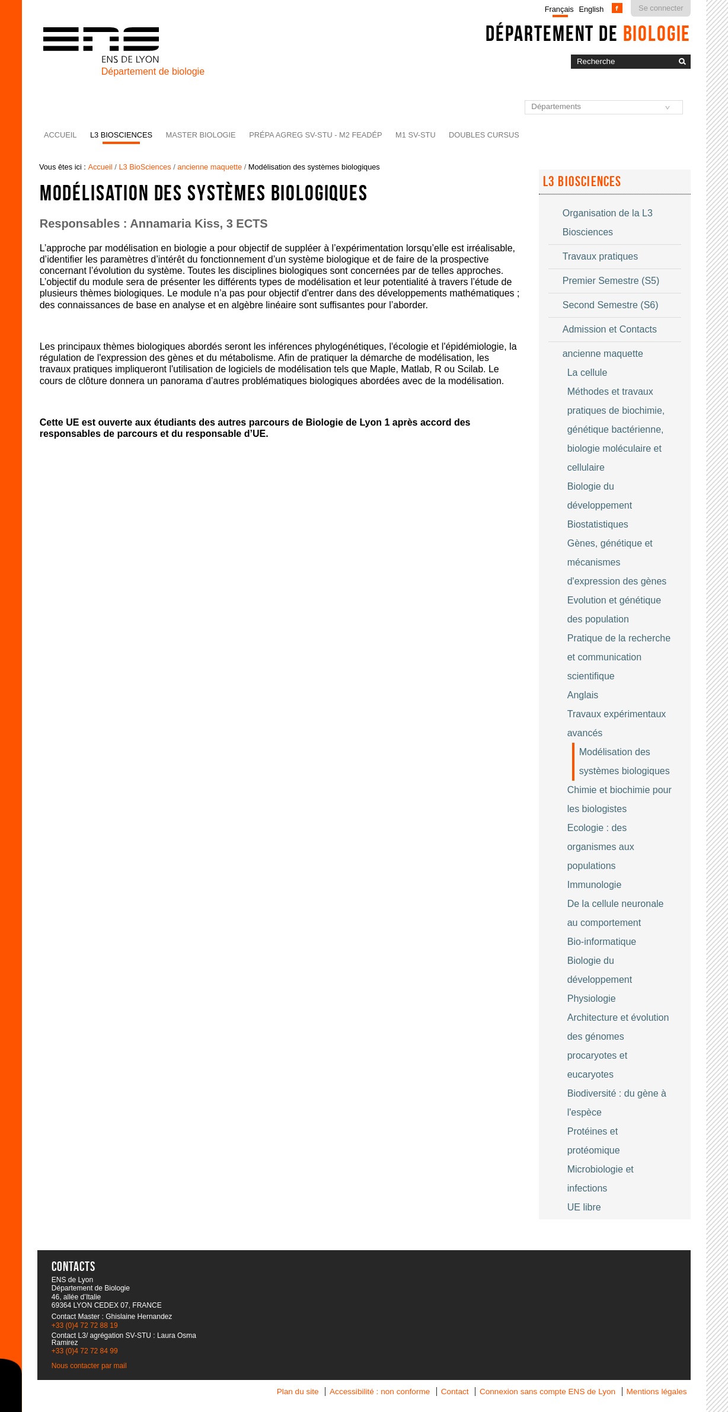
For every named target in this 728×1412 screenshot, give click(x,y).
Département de (588, 33)
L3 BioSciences (121, 134)
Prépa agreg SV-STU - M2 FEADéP (315, 134)
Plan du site (298, 1391)
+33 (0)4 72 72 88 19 (85, 1325)
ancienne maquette (209, 166)
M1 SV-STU (415, 134)
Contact (455, 1391)
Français (559, 9)
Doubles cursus (484, 134)
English (591, 9)
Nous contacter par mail (89, 1366)
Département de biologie (153, 71)
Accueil (60, 134)
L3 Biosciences (582, 181)
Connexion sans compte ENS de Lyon (547, 1391)
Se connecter (660, 8)
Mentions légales (657, 1391)
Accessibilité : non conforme (380, 1391)
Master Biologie (201, 134)
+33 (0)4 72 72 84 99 (85, 1351)
